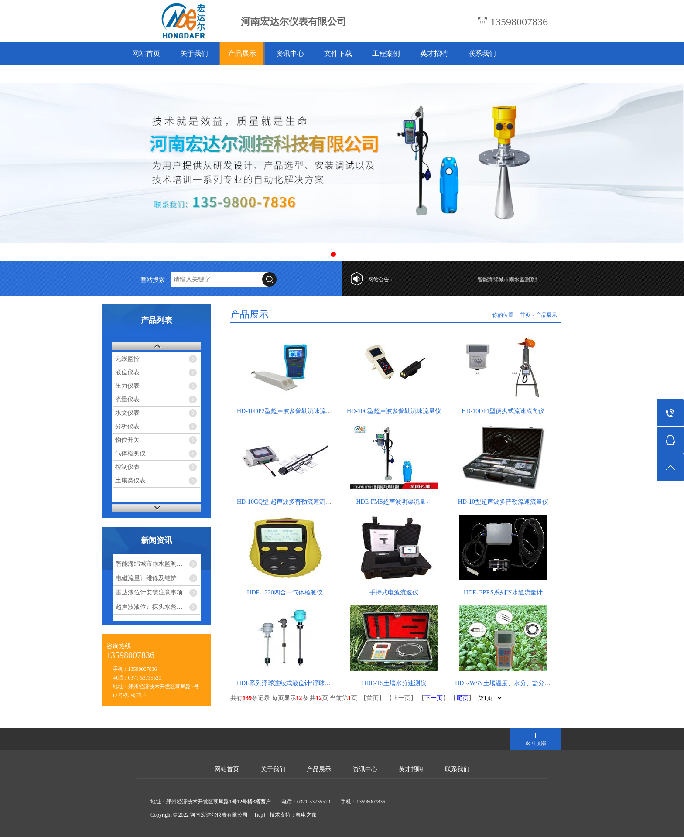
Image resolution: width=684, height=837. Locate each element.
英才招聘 (434, 53)
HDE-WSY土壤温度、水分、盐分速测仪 (509, 683)
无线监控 (127, 358)
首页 (525, 315)
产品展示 (242, 53)
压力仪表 (127, 386)
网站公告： (381, 280)
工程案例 (386, 53)
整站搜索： (155, 280)
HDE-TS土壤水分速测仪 (394, 683)
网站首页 (146, 53)
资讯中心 (290, 53)
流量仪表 (127, 399)
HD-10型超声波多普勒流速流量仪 (503, 502)
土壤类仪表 (130, 480)
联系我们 (482, 53)
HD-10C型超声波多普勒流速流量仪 (394, 411)
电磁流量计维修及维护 (146, 578)
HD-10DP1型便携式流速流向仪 (503, 411)
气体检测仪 (130, 453)
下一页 (433, 698)
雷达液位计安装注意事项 (149, 592)
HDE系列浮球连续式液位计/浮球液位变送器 (296, 683)
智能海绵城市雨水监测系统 (521, 280)
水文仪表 (127, 413)
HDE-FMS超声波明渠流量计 (393, 502)
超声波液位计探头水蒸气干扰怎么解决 (158, 607)
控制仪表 (127, 467)
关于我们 (194, 53)
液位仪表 (127, 372)
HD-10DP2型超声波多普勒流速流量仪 (287, 411)
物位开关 (127, 440)
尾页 (462, 698)
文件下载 (338, 53)
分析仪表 (127, 426)
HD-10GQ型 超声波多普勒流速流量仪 (287, 502)
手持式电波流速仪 (393, 592)
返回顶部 (535, 743)
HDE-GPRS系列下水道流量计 (503, 592)
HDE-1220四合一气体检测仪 (284, 592)
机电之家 (306, 815)
